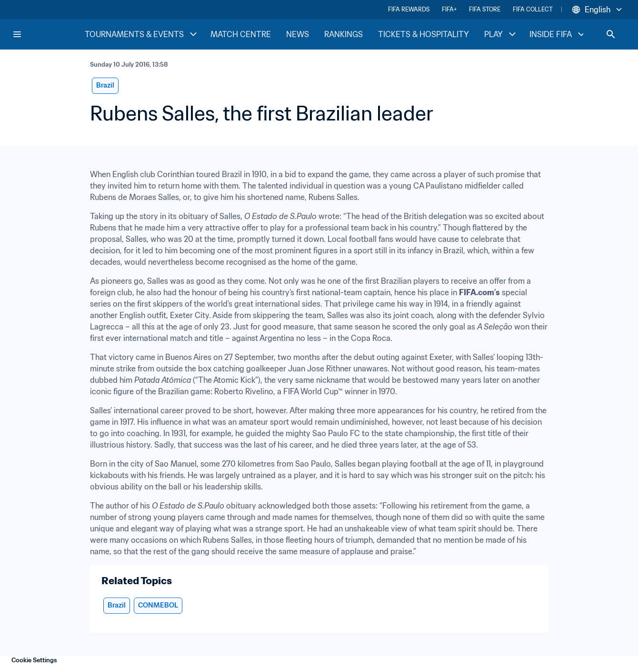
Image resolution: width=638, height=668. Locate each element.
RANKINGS (343, 34)
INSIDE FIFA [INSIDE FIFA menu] (558, 34)
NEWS (297, 34)
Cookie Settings (34, 660)
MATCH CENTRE (240, 34)
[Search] (610, 34)
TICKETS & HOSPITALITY (423, 34)
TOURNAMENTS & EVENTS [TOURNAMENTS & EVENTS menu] (142, 34)
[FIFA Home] (48, 34)
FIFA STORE (484, 9)
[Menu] (17, 34)
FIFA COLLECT (533, 9)
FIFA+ (449, 9)
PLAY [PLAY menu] (501, 34)
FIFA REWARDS (408, 9)
